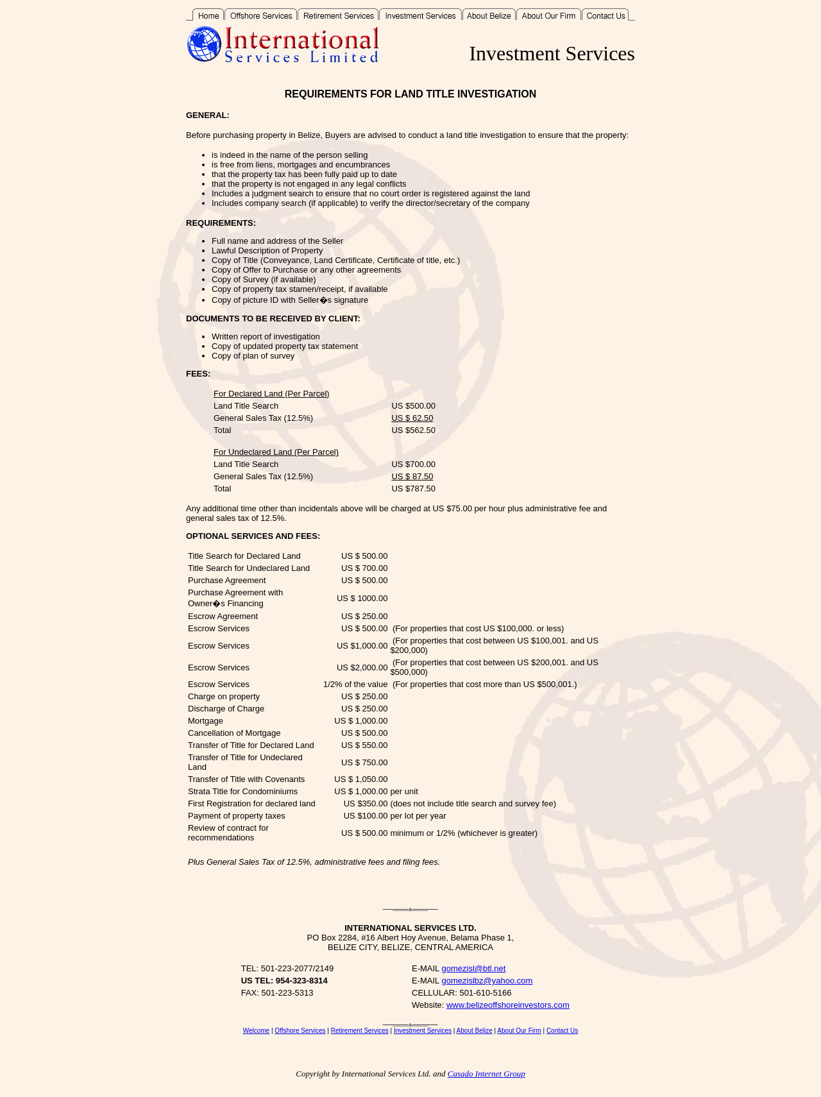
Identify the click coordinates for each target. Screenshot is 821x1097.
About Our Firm (519, 1030)
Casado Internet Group (486, 1073)
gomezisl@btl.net (473, 968)
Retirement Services (360, 1030)
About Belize (475, 1030)
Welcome (256, 1030)
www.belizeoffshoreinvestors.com (508, 1005)
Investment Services (423, 1030)
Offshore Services (300, 1030)
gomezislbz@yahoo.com (486, 980)
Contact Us (562, 1030)
